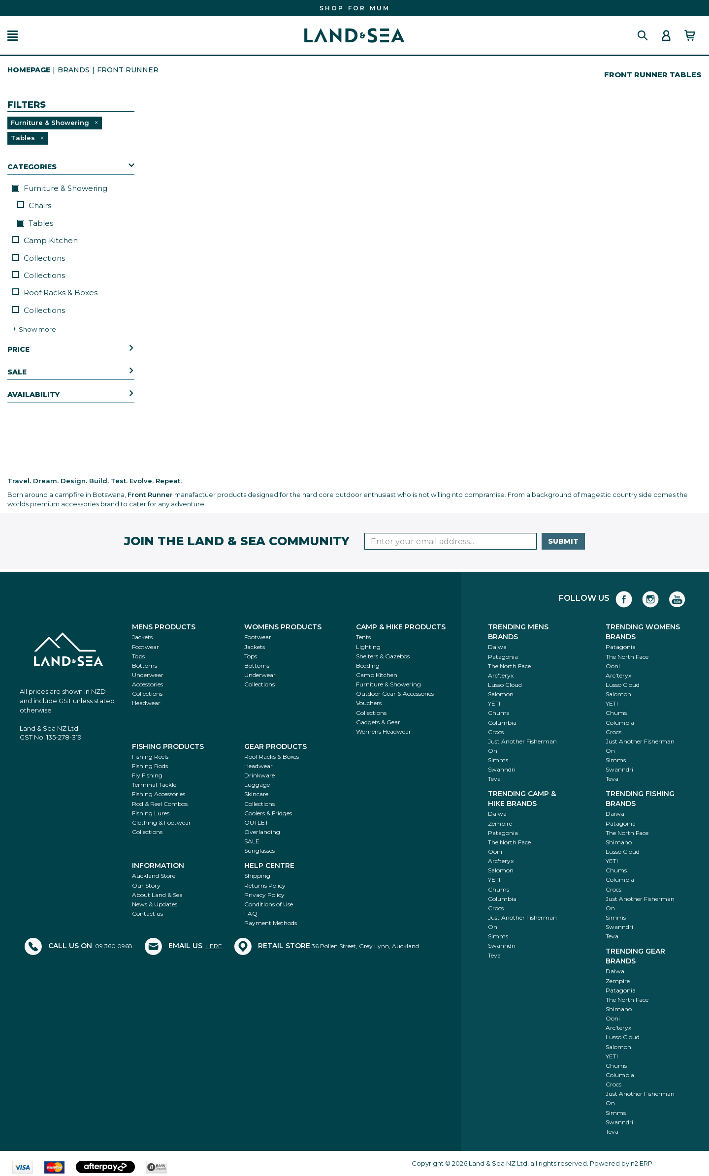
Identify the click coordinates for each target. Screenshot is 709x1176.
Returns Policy (265, 885)
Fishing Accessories (158, 794)
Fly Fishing (147, 775)
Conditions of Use (268, 904)
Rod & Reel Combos (160, 803)
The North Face (509, 666)
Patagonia (503, 656)
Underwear (147, 675)
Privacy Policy (264, 894)
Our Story (146, 885)
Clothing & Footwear (161, 822)
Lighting (368, 646)
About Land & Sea (157, 894)
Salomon (501, 694)
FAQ (251, 913)
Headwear (146, 703)
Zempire (500, 823)
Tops (138, 656)
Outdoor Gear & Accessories (395, 693)
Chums (498, 712)
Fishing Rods (150, 766)
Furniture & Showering (59, 188)
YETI (494, 703)
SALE (251, 841)
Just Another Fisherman (522, 741)
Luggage (257, 784)
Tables (35, 223)
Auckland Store (153, 875)
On (492, 750)
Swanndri (502, 769)
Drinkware (259, 775)
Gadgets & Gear (378, 722)
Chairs (34, 205)
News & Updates (154, 904)
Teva (494, 778)
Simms (498, 760)
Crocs (496, 732)
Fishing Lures (150, 813)
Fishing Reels (150, 756)
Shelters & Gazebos (383, 656)
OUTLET (256, 822)
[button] (12, 36)
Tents (363, 637)
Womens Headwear (383, 731)
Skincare (256, 794)
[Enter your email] (450, 541)
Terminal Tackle (154, 784)
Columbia (502, 722)
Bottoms (144, 665)
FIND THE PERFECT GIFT (354, 8)
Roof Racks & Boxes (54, 292)
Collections (38, 258)
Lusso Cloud (505, 684)
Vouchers (369, 703)
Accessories (147, 684)
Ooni (613, 666)
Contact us (147, 913)
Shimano (619, 842)
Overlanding (262, 832)
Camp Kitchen (45, 240)
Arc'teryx (501, 675)
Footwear (145, 646)
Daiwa (497, 646)
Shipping (257, 875)
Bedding (368, 665)
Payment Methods (270, 923)
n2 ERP (641, 1163)
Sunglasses (259, 850)
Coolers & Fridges (268, 813)
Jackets (142, 637)
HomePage (28, 69)
